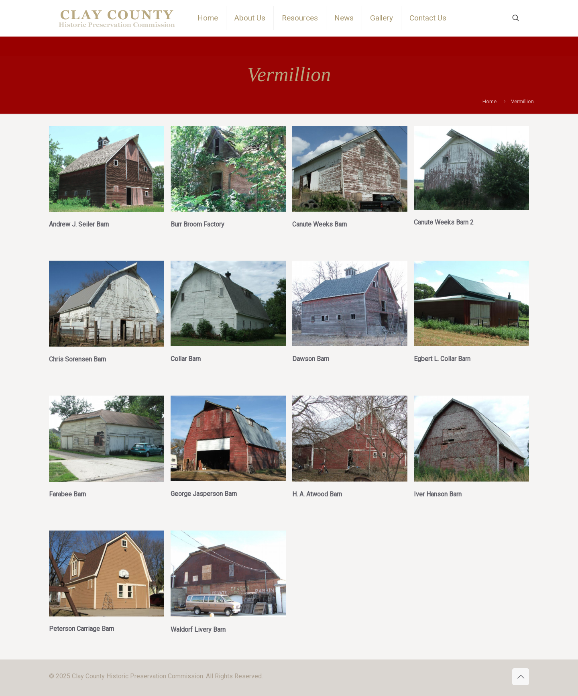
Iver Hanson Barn (438, 494)
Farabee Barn (67, 494)
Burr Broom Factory (197, 224)
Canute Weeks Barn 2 (444, 222)
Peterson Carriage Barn (81, 629)
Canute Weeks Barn (319, 224)
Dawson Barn (310, 359)
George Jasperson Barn (204, 494)
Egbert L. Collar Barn (442, 359)
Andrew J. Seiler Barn (79, 224)
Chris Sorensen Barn (77, 359)
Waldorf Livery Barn (198, 629)
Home (489, 101)
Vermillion (522, 101)
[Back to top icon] (520, 676)
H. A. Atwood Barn (317, 494)
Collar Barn (186, 359)
